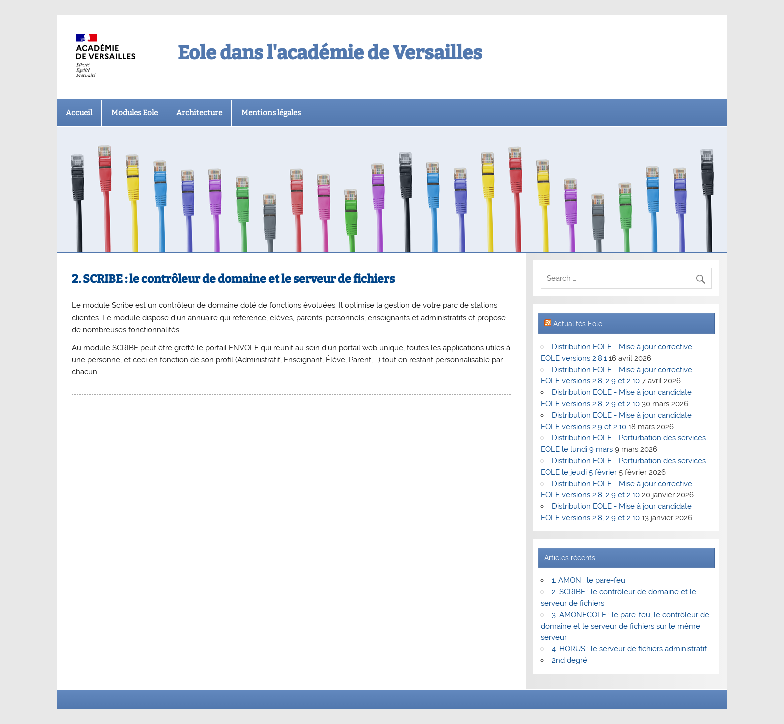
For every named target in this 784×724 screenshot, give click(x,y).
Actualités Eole (578, 324)
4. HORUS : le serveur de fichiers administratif (629, 649)
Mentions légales (271, 113)
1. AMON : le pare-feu (589, 580)
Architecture (199, 113)
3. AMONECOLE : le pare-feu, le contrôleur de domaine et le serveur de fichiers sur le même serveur (625, 626)
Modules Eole (135, 113)
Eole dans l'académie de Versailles (330, 53)
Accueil (79, 113)
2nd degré (570, 660)
